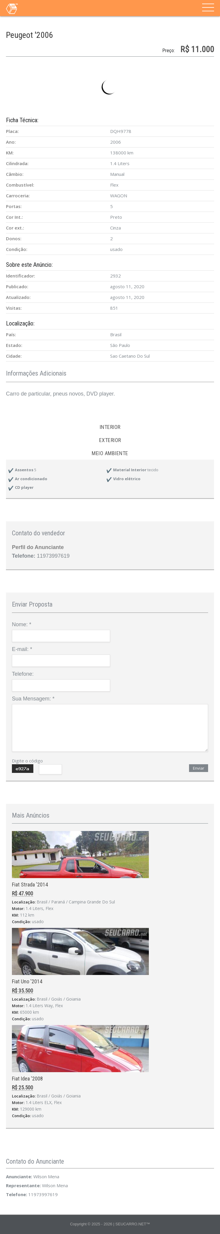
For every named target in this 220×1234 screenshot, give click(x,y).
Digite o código (27, 761)
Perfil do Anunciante (38, 547)
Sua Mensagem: (33, 699)
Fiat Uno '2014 (27, 981)
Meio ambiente (110, 453)
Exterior (110, 440)
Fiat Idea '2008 (27, 1078)
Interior (110, 427)
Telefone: (23, 674)
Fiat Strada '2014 (30, 884)
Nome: (21, 624)
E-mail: (22, 649)
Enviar (198, 768)
